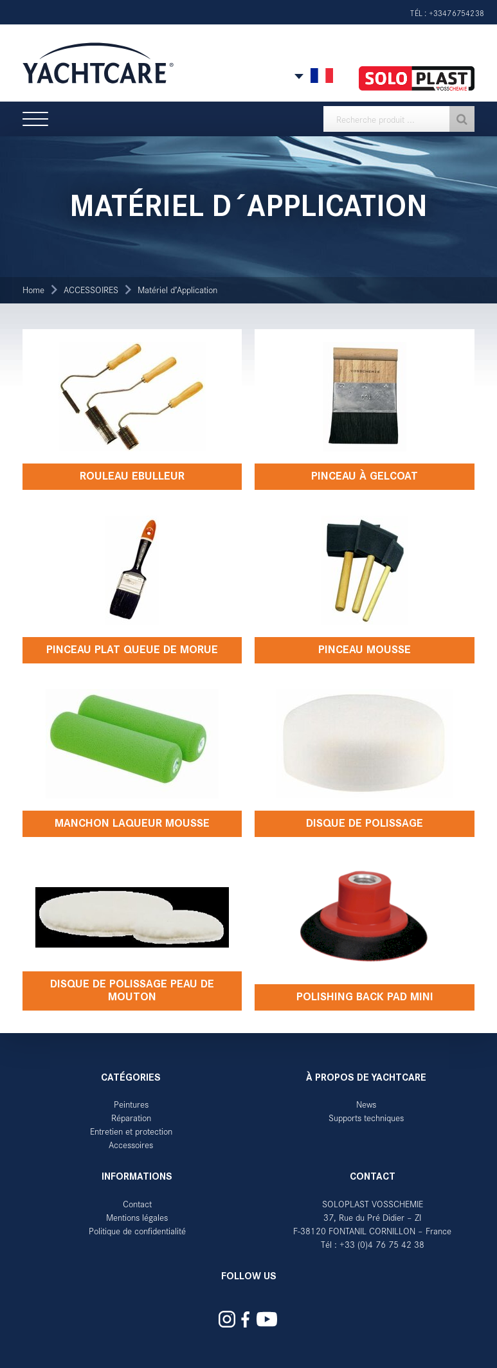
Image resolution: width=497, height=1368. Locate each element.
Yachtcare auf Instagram (227, 1319)
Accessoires (131, 1144)
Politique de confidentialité (137, 1231)
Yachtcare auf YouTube (266, 1319)
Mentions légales (137, 1217)
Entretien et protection (131, 1131)
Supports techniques (366, 1118)
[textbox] (398, 119)
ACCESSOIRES (91, 290)
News (366, 1104)
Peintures (131, 1104)
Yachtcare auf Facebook (245, 1319)
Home (33, 290)
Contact (137, 1204)
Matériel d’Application (177, 290)
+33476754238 (456, 13)
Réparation (131, 1118)
